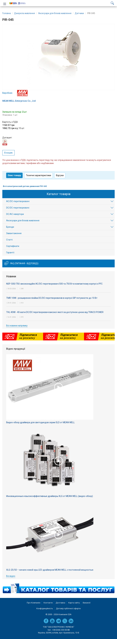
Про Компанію (33, 603)
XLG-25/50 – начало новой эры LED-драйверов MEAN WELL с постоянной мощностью (49, 570)
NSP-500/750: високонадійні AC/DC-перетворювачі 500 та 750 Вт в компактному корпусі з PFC (54, 283)
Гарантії (10, 252)
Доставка (60, 603)
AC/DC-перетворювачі (17, 201)
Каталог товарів (58, 194)
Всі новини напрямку (17, 325)
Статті (9, 239)
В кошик (8, 152)
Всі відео (10, 576)
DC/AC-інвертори (15, 214)
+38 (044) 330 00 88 (61, 630)
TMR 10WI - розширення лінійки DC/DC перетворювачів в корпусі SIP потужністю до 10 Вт (51, 298)
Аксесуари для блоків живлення (22, 220)
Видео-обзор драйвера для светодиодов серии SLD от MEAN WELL (40, 422)
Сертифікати (12, 246)
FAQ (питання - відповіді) (24, 263)
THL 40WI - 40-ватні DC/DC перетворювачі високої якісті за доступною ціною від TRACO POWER (54, 312)
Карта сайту (74, 603)
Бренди (10, 227)
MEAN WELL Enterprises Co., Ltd (19, 101)
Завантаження (13, 233)
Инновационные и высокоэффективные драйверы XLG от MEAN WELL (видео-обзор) (49, 496)
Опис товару (14, 175)
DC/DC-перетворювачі (17, 207)
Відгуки (60, 175)
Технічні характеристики (38, 175)
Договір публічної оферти (68, 608)
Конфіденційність (44, 608)
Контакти (48, 603)
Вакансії (86, 603)
